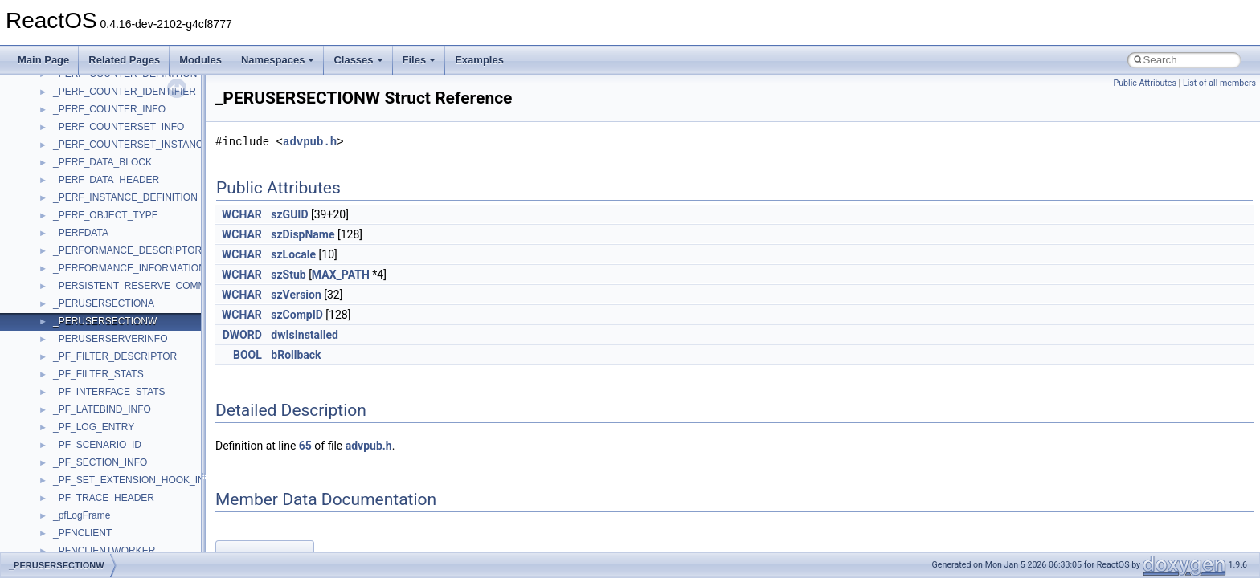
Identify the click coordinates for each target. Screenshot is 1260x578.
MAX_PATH (341, 274)
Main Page (43, 60)
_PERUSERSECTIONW (105, 321)
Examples (479, 60)
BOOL (247, 354)
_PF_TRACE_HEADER (103, 497)
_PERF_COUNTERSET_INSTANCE (131, 144)
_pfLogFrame (81, 515)
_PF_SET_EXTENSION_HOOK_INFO (135, 480)
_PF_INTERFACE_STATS (109, 391)
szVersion (296, 294)
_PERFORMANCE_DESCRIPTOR (127, 250)
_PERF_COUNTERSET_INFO (118, 126)
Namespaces (278, 60)
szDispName (302, 234)
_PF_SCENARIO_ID (97, 444)
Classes (357, 60)
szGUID (289, 214)
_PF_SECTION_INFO (100, 462)
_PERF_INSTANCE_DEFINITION (125, 197)
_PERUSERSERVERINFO (110, 338)
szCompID (297, 314)
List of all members (1219, 83)
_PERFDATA (80, 232)
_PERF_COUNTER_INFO (109, 109)
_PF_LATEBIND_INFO (102, 409)
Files (419, 60)
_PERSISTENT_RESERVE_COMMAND (140, 285)
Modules (200, 60)
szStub (288, 274)
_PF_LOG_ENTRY (93, 427)
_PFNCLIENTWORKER (104, 550)
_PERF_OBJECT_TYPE (105, 215)
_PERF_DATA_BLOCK (102, 162)
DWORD (242, 334)
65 (305, 445)
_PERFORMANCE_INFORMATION (129, 268)
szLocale (293, 254)
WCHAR (242, 214)
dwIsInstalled (304, 334)
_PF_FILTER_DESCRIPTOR (115, 356)
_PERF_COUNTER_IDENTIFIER (124, 91)
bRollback (296, 354)
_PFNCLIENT (82, 533)
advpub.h (310, 141)
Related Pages (124, 60)
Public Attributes (1144, 83)
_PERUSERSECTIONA (103, 303)
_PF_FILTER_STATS (98, 374)
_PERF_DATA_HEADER (106, 179)
